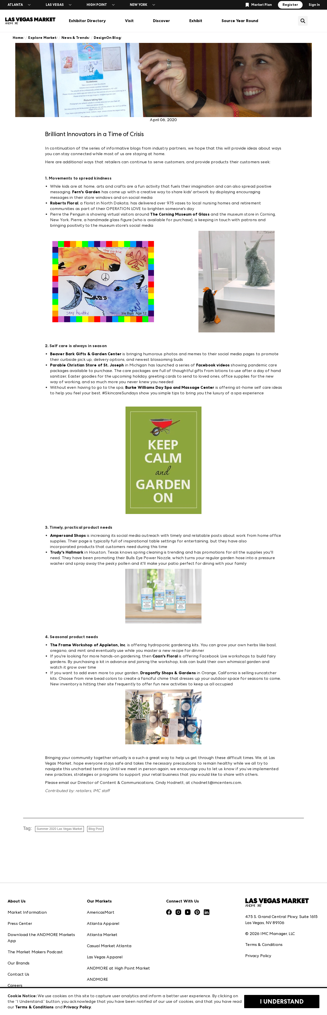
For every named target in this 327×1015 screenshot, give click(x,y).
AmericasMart (100, 912)
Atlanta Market (102, 934)
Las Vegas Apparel (105, 957)
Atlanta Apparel (103, 923)
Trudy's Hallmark (67, 552)
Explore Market (42, 38)
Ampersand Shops (68, 535)
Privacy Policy (258, 955)
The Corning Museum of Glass (179, 214)
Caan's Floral (165, 656)
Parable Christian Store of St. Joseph (87, 365)
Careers (15, 985)
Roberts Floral (64, 203)
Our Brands (19, 963)
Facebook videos (213, 365)
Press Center (20, 923)
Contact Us (18, 974)
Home (18, 38)
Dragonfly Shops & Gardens (168, 672)
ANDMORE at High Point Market (118, 968)
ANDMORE (97, 979)
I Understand (282, 1001)
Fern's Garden (86, 191)
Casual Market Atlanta (109, 945)
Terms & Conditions (264, 944)
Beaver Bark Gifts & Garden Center (85, 353)
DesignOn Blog (107, 38)
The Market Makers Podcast (35, 951)
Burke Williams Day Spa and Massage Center (169, 387)
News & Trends (75, 38)
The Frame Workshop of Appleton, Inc (88, 644)
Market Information (27, 912)
